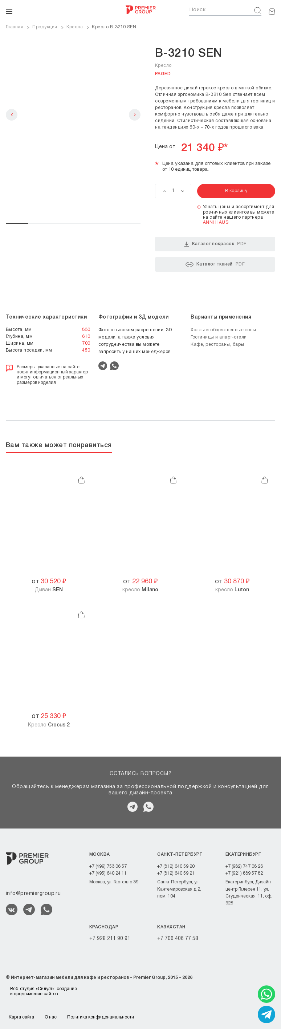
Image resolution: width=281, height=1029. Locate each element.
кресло (140, 590)
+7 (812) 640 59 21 (176, 873)
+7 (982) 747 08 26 (244, 866)
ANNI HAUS (215, 222)
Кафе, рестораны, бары (217, 345)
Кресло (49, 725)
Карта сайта (21, 1017)
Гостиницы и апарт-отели (219, 337)
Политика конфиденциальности (100, 1017)
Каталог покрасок (215, 244)
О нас (51, 1017)
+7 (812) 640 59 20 (176, 866)
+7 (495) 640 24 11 (108, 873)
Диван (49, 590)
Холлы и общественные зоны (223, 330)
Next (134, 115)
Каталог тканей (215, 264)
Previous (11, 115)
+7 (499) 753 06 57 (108, 866)
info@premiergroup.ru (33, 893)
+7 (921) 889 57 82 (244, 873)
